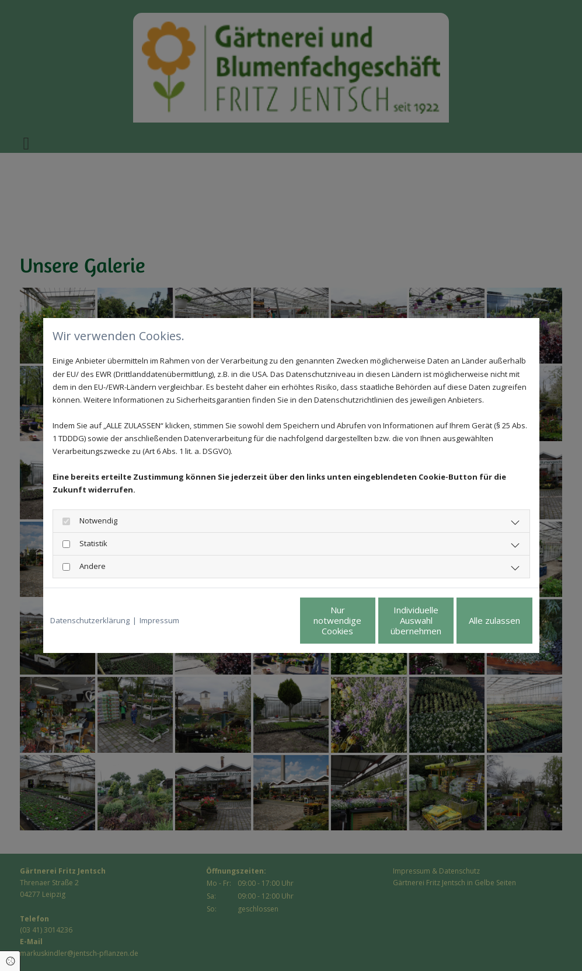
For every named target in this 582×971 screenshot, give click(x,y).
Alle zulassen (478, 620)
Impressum (159, 620)
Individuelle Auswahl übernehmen (367, 620)
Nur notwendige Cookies (256, 620)
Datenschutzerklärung (90, 620)
